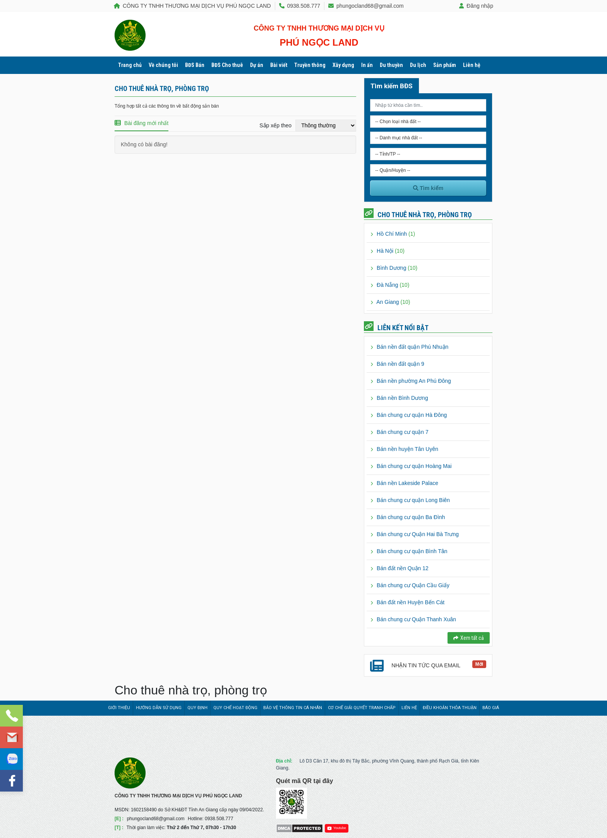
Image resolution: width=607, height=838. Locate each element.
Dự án (256, 65)
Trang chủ (130, 65)
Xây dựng (343, 65)
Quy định (197, 707)
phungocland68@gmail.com (366, 6)
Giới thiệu (119, 707)
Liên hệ (471, 65)
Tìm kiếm (428, 188)
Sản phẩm (444, 65)
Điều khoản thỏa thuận (450, 707)
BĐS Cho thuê (227, 65)
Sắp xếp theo (275, 125)
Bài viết (278, 65)
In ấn (367, 65)
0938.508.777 (300, 6)
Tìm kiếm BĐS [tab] (391, 86)
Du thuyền (391, 65)
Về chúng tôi (163, 65)
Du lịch (418, 65)
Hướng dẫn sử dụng (159, 707)
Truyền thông (310, 65)
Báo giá (490, 707)
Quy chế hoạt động (235, 707)
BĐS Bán (194, 65)
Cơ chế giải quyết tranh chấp (362, 707)
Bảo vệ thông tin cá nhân (292, 707)
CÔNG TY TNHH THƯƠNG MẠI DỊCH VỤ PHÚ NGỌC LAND (192, 6)
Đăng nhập (476, 6)
